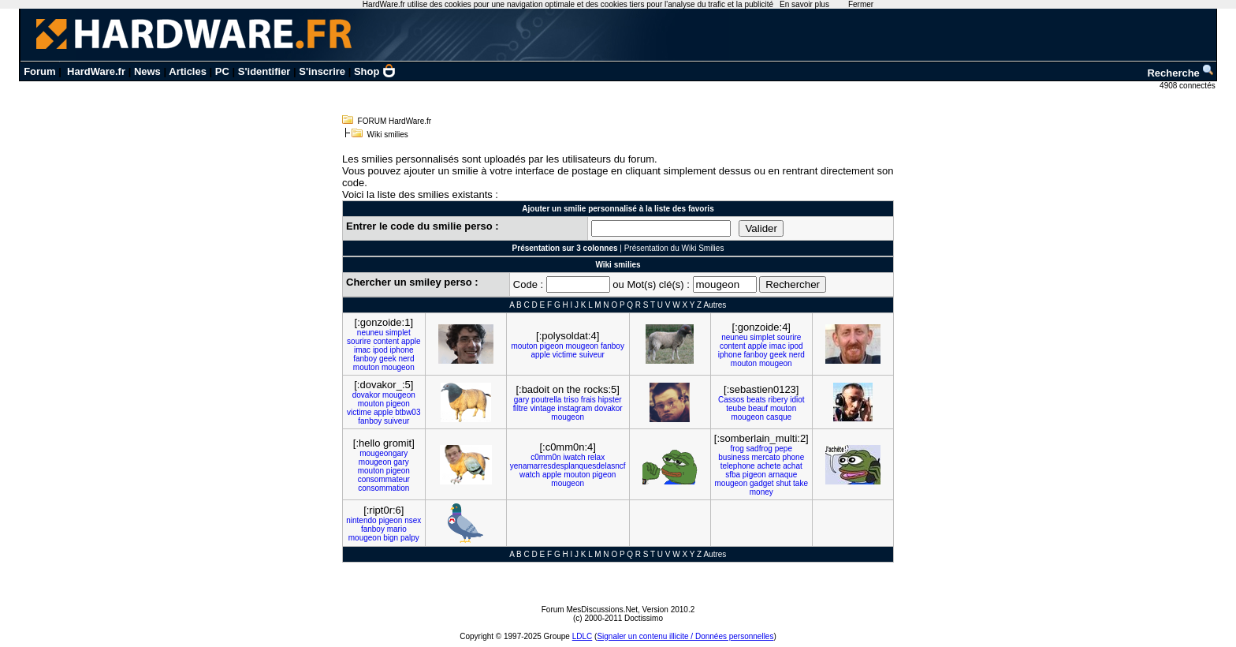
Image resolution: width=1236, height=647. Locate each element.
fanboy (365, 358)
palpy (409, 537)
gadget (762, 483)
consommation (383, 488)
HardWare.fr (96, 71)
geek (387, 358)
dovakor (366, 395)
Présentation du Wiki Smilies (674, 248)
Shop (375, 71)
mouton (366, 367)
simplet (398, 332)
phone (793, 457)
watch (529, 474)
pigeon (552, 346)
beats (755, 399)
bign (390, 537)
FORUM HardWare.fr (395, 121)
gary (521, 399)
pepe (783, 448)
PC (222, 71)
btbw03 (407, 412)
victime (565, 354)
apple (410, 341)
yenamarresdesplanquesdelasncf (568, 466)
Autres (714, 305)
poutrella (546, 399)
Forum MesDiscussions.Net (590, 609)
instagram (574, 408)
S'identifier (264, 71)
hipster (610, 399)
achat (792, 466)
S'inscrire (322, 71)
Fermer (860, 4)
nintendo (361, 520)
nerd (406, 358)
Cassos (731, 399)
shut (783, 483)
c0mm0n (545, 457)
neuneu (370, 332)
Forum (39, 71)
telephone (737, 466)
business (733, 457)
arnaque (783, 474)
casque (778, 417)
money (761, 492)
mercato (766, 457)
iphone (402, 350)
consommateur (384, 479)
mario (397, 529)
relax (596, 457)
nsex (412, 520)
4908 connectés (1188, 85)
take (800, 483)
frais (588, 399)
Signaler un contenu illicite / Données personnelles (685, 636)
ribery (777, 399)
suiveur (592, 354)
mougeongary (383, 453)
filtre (520, 408)
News (147, 71)
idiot (797, 399)
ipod (380, 350)
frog (737, 448)
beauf (758, 408)
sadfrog (759, 448)
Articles (188, 71)
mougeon (398, 367)
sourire (359, 341)
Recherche (1181, 73)
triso (571, 399)
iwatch (574, 457)
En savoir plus (804, 4)
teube (736, 408)
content (386, 341)
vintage (542, 408)
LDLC (582, 636)
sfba (732, 474)
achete (768, 466)
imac (362, 350)
